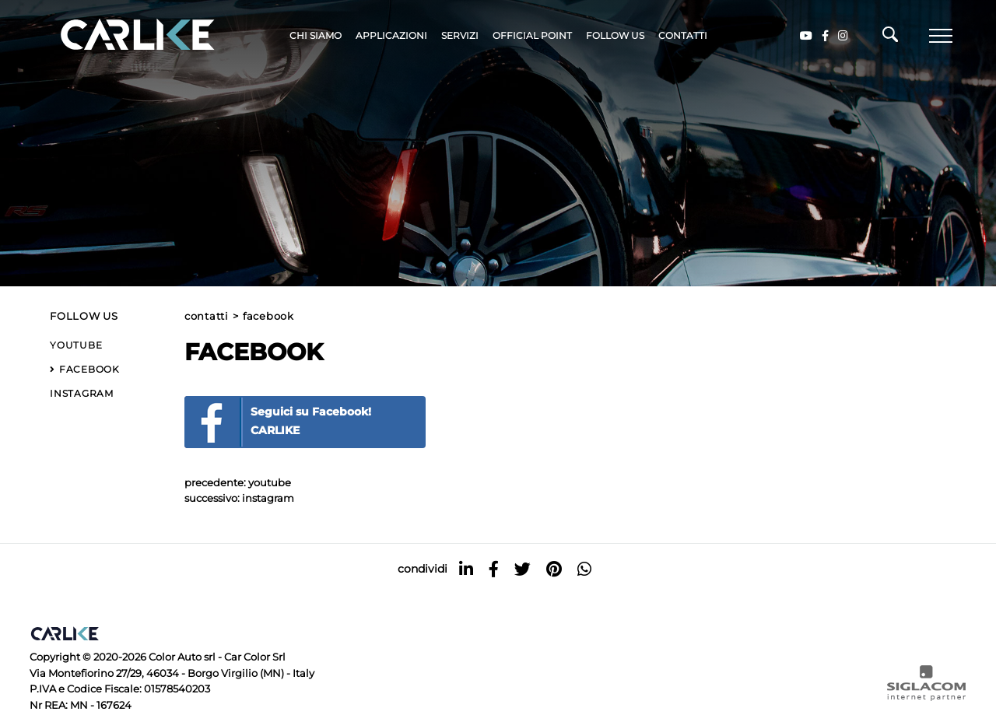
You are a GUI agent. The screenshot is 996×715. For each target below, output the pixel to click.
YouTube (269, 483)
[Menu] (941, 36)
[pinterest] (554, 569)
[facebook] (494, 569)
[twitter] (522, 569)
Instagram (268, 498)
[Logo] (115, 35)
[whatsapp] (584, 569)
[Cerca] (890, 38)
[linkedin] (466, 569)
